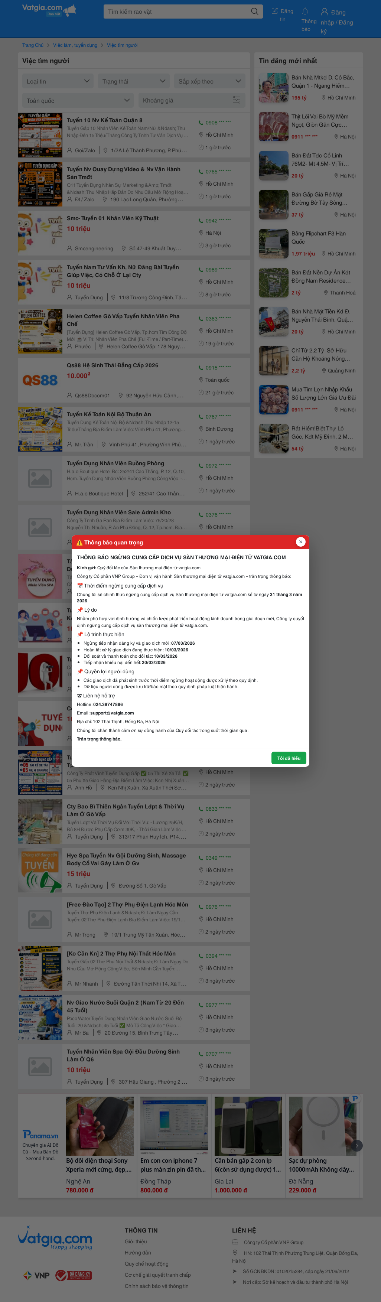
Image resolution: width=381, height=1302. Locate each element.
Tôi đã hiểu (288, 758)
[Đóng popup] (301, 542)
